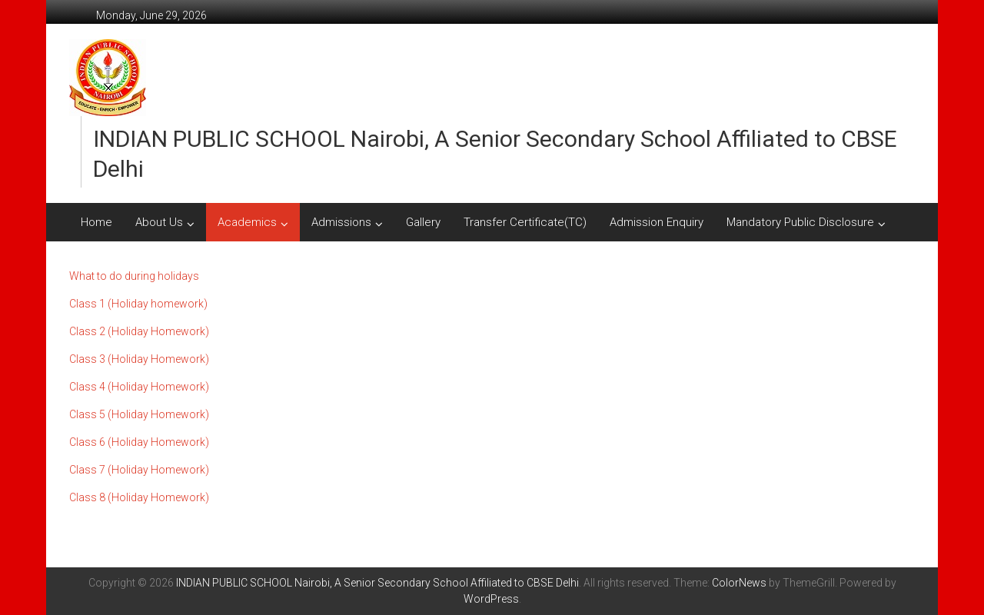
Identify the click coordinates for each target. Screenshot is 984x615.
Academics (247, 222)
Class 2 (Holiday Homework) (139, 331)
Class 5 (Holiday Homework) (139, 414)
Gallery (423, 222)
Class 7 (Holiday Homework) (139, 470)
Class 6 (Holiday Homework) (139, 442)
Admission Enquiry (656, 222)
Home (96, 222)
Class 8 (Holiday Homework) (139, 497)
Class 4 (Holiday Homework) (139, 387)
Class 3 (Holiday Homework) (139, 359)
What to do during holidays (134, 276)
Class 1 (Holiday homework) (138, 304)
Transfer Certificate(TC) (525, 222)
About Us (159, 222)
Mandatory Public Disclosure (800, 222)
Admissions (341, 222)
